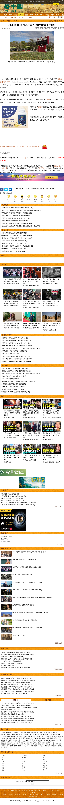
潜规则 (27, 417)
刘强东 (38, 740)
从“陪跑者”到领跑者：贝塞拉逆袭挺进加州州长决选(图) (18, 381)
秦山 (3, 766)
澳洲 (57, 744)
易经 (38, 746)
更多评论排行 (58, 724)
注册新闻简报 (6, 777)
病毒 (25, 732)
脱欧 (40, 738)
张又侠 (41, 732)
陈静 (23, 761)
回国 (39, 744)
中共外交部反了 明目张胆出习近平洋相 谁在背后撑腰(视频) (32, 435)
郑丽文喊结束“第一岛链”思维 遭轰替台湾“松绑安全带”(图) (17, 720)
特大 (55, 28)
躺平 (48, 417)
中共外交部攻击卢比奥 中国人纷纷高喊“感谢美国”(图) (16, 716)
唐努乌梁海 (38, 742)
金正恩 (56, 305)
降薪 (48, 462)
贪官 (59, 736)
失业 (45, 417)
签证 (15, 437)
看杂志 (32, 794)
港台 (26, 15)
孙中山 (7, 746)
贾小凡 (4, 757)
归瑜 (44, 757)
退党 (51, 734)
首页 (5, 15)
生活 (52, 15)
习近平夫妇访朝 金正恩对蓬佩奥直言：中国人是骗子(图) (17, 691)
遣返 (33, 744)
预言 (54, 746)
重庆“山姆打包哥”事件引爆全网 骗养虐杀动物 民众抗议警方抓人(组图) (32, 597)
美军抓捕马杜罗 (5, 541)
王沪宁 (34, 736)
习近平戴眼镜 (9, 283)
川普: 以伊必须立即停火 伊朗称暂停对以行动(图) (16, 340)
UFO (59, 734)
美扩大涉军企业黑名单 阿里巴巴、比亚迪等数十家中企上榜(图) (20, 226)
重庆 (26, 308)
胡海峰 (27, 285)
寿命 (2, 748)
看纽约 (43, 794)
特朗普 (18, 732)
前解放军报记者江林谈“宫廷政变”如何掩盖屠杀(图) (15, 682)
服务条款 (31, 790)
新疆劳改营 (3, 744)
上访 (18, 742)
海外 (50, 744)
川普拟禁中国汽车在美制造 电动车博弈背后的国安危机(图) (18, 505)
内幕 (49, 736)
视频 (3, 396)
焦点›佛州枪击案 (55, 21)
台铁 (57, 732)
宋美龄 (15, 746)
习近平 (46, 305)
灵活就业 (53, 417)
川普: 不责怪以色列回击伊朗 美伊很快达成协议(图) (17, 207)
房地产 (10, 740)
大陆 (10, 15)
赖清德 (10, 736)
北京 (35, 740)
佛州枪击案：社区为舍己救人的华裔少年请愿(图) (16, 235)
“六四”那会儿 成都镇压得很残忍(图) (11, 709)
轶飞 (3, 759)
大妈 (41, 740)
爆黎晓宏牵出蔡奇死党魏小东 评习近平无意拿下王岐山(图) (18, 718)
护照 (6, 437)
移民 (22, 744)
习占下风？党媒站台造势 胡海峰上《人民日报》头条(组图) (31, 281)
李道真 (24, 757)
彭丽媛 (15, 283)
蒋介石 (11, 746)
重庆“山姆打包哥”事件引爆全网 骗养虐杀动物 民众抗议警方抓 (32, 303)
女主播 (13, 744)
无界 (36, 796)
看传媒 (48, 794)
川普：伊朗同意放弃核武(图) (10, 353)
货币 (57, 738)
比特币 (54, 738)
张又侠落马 (4, 539)
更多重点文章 (58, 643)
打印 (52, 28)
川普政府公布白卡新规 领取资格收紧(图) (13, 376)
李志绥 (50, 283)
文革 (4, 748)
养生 (7, 748)
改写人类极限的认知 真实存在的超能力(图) (13, 496)
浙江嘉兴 (40, 285)
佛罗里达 (51, 188)
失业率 (10, 462)
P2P (57, 740)
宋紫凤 (4, 755)
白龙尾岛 (47, 742)
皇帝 (32, 746)
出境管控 (11, 437)
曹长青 (4, 770)
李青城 (45, 766)
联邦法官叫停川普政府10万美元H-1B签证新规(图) (16, 213)
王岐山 (6, 736)
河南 (45, 330)
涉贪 (12, 328)
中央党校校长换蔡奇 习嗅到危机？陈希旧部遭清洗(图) (16, 687)
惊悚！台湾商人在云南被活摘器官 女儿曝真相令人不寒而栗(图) (19, 707)
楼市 (13, 740)
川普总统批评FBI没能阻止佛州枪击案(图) (14, 240)
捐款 (19, 790)
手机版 (37, 28)
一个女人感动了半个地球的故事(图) (22, 574)
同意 (56, 4)
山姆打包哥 (31, 308)
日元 (4, 740)
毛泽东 (46, 283)
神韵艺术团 (18, 794)
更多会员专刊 (58, 507)
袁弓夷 (23, 734)
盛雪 (23, 764)
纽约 (36, 15)
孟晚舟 (13, 736)
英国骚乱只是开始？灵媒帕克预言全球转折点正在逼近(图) (17, 689)
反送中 (55, 736)
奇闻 (57, 15)
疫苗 (17, 734)
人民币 (60, 738)
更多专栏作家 (58, 773)
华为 (2, 738)
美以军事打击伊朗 (6, 536)
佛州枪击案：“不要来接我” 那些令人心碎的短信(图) (17, 238)
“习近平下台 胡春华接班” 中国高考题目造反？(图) (15, 652)
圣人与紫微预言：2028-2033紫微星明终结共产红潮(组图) (17, 703)
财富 (19, 740)
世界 (41, 15)
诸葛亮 (35, 746)
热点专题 (4, 533)
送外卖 (52, 462)
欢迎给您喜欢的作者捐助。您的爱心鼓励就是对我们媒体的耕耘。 (20, 146)
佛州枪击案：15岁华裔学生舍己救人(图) (13, 248)
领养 (35, 308)
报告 (17, 305)
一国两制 (20, 738)
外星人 (61, 746)
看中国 (14, 7)
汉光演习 (33, 734)
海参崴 (25, 740)
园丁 (3, 764)
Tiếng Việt (57, 790)
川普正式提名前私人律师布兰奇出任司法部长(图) (16, 223)
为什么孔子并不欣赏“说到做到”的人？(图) (13, 500)
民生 (47, 744)
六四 (45, 732)
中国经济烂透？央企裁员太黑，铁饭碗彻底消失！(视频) (12, 457)
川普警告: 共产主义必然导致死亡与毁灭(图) (14, 338)
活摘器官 (53, 732)
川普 (14, 732)
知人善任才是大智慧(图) (19, 635)
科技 (23, 17)
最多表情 (47, 700)
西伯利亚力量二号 (30, 439)
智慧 (46, 746)
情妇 (61, 736)
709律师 (14, 742)
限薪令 (34, 460)
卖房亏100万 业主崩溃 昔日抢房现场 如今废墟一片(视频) (51, 435)
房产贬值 (50, 439)
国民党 (47, 734)
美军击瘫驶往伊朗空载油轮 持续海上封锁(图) (15, 221)
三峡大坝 (3, 734)
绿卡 (44, 744)
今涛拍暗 (25, 755)
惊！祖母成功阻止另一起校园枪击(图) (13, 251)
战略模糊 (36, 328)
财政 (16, 740)
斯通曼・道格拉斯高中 (32, 188)
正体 (41, 28)
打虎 (10, 738)
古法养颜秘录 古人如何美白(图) (10, 494)
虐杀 (38, 308)
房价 (44, 740)
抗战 (4, 746)
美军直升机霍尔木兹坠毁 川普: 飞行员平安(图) (15, 215)
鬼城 (45, 439)
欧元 (2, 740)
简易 (44, 755)
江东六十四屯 (31, 742)
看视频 (37, 794)
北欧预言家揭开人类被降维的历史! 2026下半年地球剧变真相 (12, 413)
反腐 (7, 738)
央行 (43, 738)
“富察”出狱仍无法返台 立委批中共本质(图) (24, 559)
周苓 (3, 761)
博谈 (31, 15)
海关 (31, 744)
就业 (14, 305)
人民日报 (35, 285)
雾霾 (60, 740)
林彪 (23, 746)
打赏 (45, 28)
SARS (55, 742)
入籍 (41, 744)
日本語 (33, 792)
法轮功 (21, 742)
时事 (19, 17)
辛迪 (23, 770)
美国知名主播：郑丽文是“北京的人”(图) (12, 714)
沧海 (44, 770)
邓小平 (19, 746)
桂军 (2, 746)
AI (34, 417)
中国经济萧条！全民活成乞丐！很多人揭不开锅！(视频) (51, 413)
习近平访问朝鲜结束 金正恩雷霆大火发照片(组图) (26, 567)
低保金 (52, 330)
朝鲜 (52, 305)
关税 (17, 736)
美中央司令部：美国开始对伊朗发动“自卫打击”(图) (27, 582)
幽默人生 (42, 746)
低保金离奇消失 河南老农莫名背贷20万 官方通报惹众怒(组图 (51, 325)
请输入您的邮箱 (21, 781)
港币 (7, 740)
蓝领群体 (10, 305)
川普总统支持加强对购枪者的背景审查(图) (14, 233)
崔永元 (42, 736)
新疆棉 (7, 734)
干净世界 (10, 794)
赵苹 (44, 764)
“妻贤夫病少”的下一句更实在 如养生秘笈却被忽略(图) (16, 659)
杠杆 (48, 738)
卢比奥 (21, 732)
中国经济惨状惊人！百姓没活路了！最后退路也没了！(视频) (51, 457)
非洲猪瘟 (50, 740)
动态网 (31, 796)
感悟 (49, 746)
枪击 (48, 99)
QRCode (15, 188)
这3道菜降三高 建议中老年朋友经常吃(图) (24, 620)
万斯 (23, 736)
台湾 (28, 740)
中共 (61, 734)
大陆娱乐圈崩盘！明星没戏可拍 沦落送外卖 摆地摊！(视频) (31, 413)
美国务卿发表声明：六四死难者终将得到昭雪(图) (16, 346)
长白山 (43, 742)
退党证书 (60, 794)
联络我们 (13, 790)
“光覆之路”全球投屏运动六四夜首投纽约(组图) (15, 218)
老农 (48, 330)
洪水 (20, 734)
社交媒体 (28, 738)
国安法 (11, 734)
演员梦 (31, 417)
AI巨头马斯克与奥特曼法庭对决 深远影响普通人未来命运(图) (18, 502)
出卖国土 (48, 732)
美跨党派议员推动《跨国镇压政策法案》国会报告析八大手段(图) (21, 210)
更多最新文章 (58, 669)
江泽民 (38, 736)
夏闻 (44, 759)
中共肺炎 (3, 732)
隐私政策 (37, 790)
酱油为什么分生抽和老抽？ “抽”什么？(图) (13, 663)
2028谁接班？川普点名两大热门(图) (12, 389)
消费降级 (58, 417)
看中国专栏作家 (7, 752)
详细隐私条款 (43, 4)
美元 (51, 738)
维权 (10, 742)
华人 (19, 744)
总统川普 (31, 328)
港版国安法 (28, 734)
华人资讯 (13, 17)
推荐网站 (3, 794)
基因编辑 (3, 742)
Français (50, 790)
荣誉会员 (57, 166)
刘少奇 (26, 746)
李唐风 (45, 761)
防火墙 (7, 742)
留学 (28, 744)
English (44, 790)
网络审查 (25, 742)
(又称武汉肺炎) (9, 732)
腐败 (4, 738)
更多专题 (59, 544)
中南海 (46, 736)
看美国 (9, 21)
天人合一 (11, 417)
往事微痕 (38, 734)
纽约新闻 (29, 17)
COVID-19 (29, 732)
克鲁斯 (40, 107)
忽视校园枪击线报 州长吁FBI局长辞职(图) (14, 243)
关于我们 (24, 790)
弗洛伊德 (55, 734)
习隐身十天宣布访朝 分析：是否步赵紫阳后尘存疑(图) (16, 684)
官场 (15, 15)
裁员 (6, 462)
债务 (45, 738)
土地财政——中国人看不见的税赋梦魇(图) (13, 498)
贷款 (55, 330)
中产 (22, 740)
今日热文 (4, 264)
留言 (48, 28)
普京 (37, 439)
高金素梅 (7, 328)
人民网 (31, 285)
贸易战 (34, 732)
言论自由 (9, 744)
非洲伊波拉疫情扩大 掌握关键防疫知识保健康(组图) (16, 667)
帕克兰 (42, 188)
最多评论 (16, 700)
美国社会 (6, 17)
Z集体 (7, 417)
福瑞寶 (54, 794)
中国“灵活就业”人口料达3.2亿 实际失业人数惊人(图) (27, 627)
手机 (52, 746)
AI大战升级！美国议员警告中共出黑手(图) (14, 351)
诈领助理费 (16, 328)
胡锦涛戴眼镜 (20, 283)
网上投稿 (6, 790)
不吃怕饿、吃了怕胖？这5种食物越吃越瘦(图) (14, 693)
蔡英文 (31, 740)
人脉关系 (57, 462)
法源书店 (25, 794)
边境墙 (20, 736)
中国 (6, 305)
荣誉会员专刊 (6, 490)
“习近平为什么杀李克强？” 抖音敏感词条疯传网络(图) (16, 678)
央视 (17, 744)
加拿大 (36, 738)
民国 (60, 744)
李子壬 (45, 768)
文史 (47, 15)
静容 (23, 766)
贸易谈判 (30, 736)
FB (31, 738)
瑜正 (3, 768)
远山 (23, 759)
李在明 (27, 328)
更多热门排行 (58, 695)
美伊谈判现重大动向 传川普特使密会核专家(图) (16, 361)
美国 (21, 15)
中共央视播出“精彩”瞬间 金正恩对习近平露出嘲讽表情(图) (29, 552)
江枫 (23, 768)
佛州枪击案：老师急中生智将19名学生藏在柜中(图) (17, 246)
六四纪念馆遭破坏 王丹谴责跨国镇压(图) (13, 384)
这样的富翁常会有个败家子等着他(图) (23, 605)
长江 (14, 734)
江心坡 (52, 742)
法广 (24, 738)
